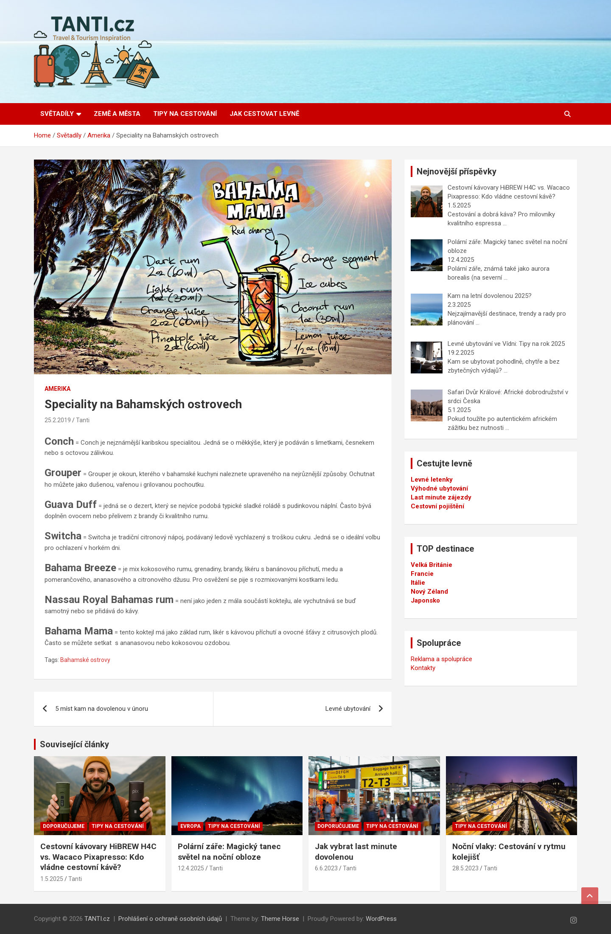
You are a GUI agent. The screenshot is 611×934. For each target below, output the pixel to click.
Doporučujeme (63, 826)
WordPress (381, 919)
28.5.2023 (465, 868)
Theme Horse (280, 919)
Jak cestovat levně (264, 114)
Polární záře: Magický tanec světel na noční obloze (229, 851)
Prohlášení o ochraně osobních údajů (170, 919)
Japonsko (425, 600)
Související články (74, 744)
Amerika (57, 388)
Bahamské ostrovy (85, 659)
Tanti (83, 420)
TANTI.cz (97, 919)
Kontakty (423, 668)
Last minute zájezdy (441, 497)
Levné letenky (432, 479)
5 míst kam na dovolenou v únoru (101, 708)
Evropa (190, 826)
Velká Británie (431, 565)
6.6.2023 (326, 868)
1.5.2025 (51, 878)
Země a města (117, 114)
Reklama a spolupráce (441, 659)
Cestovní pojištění (437, 506)
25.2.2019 (58, 420)
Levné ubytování (347, 708)
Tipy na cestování (185, 114)
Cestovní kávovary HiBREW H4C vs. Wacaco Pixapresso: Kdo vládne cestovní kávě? (98, 856)
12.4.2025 (191, 868)
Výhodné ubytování (439, 488)
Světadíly (57, 114)
